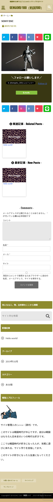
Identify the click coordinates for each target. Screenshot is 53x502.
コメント (7, 220)
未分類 (9, 388)
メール (6, 257)
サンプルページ (8, 490)
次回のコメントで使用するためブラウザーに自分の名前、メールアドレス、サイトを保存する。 (25, 280)
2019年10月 (12, 364)
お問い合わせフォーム (11, 484)
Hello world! (7, 145)
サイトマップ (29, 484)
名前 (5, 248)
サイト (6, 267)
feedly (26, 93)
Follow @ (42, 83)
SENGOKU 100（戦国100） (27, 7)
